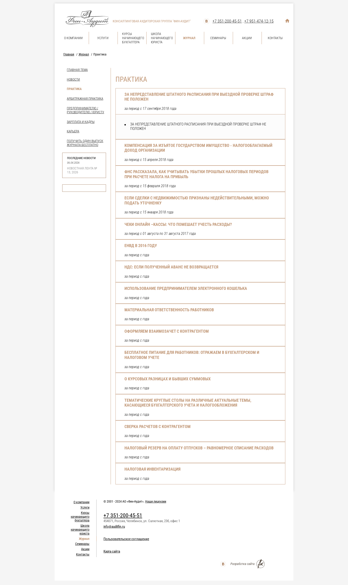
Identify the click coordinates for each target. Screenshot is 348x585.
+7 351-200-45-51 (227, 21)
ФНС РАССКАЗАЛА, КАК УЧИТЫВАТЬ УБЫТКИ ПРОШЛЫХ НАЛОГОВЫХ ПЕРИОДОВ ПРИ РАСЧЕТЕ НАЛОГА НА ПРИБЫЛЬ (196, 174)
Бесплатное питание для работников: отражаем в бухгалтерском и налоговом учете (191, 355)
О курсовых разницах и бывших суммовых (167, 378)
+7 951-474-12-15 (259, 21)
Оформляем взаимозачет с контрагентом (166, 331)
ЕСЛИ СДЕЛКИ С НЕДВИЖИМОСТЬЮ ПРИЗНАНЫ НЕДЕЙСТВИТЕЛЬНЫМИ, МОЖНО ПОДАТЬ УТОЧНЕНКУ (196, 200)
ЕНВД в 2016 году (140, 245)
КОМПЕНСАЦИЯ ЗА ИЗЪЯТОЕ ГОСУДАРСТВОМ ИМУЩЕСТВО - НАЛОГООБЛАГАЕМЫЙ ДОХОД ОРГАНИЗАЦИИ (198, 148)
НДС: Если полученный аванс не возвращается (171, 267)
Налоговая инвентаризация (152, 469)
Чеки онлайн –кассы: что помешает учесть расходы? (178, 224)
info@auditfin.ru (114, 526)
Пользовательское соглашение (126, 539)
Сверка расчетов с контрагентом (157, 426)
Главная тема (77, 70)
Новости (73, 79)
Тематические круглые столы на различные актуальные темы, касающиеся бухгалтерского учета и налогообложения (187, 403)
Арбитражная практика (85, 98)
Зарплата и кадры (80, 122)
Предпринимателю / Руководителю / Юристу (85, 110)
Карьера (73, 131)
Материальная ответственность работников (169, 309)
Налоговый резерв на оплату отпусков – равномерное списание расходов (199, 447)
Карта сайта (111, 551)
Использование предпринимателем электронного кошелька (185, 288)
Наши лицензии (155, 501)
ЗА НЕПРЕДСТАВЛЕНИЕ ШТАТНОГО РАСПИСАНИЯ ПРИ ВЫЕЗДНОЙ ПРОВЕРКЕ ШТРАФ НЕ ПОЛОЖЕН (199, 97)
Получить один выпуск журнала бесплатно (85, 143)
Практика (74, 89)
